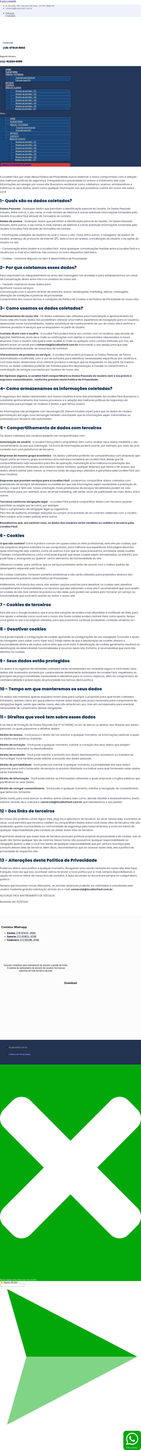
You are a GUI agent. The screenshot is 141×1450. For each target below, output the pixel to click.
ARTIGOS (10, 83)
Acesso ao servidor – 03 (26, 97)
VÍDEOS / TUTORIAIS (14, 74)
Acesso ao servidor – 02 (26, 94)
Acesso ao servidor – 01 (26, 91)
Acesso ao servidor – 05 (26, 103)
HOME (8, 69)
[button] (35, 113)
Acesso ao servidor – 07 (25, 109)
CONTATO (10, 85)
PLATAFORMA (12, 72)
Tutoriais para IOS (23, 80)
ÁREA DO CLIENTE (13, 88)
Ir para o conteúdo (8, 1)
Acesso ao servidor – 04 (26, 100)
